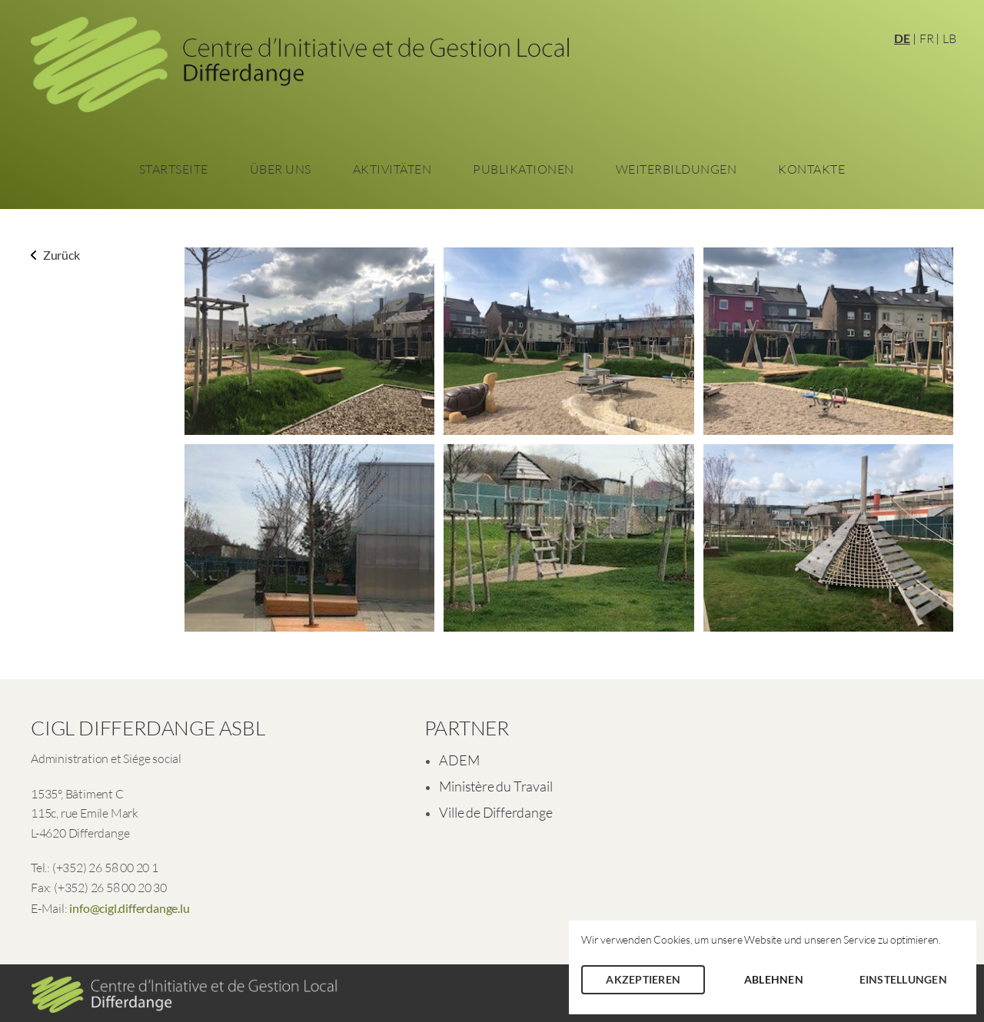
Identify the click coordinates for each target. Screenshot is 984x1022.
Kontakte (811, 169)
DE (902, 38)
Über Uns (280, 169)
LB (949, 38)
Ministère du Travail (495, 786)
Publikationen (523, 169)
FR (926, 38)
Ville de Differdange (495, 812)
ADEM (459, 760)
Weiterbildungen (676, 169)
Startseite (173, 169)
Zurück (55, 254)
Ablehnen (773, 979)
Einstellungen (903, 979)
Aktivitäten (392, 169)
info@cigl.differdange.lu (129, 908)
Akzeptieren (643, 979)
